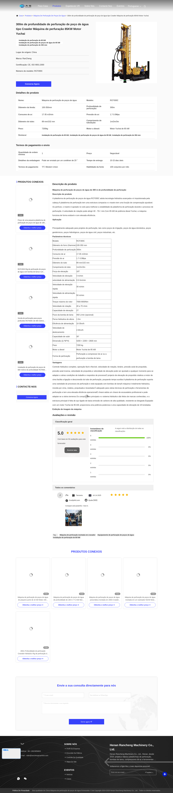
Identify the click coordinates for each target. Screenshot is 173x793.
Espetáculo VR (73, 6)
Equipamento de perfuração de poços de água (116, 535)
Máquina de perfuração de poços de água (49, 16)
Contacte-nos (105, 6)
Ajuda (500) (92, 500)
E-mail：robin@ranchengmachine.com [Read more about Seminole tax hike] (33, 755)
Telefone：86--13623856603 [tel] (29, 751)
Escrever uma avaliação (72, 451)
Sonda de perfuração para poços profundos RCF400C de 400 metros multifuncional (31, 320)
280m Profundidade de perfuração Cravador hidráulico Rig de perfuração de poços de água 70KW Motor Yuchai (33, 652)
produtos (28, 16)
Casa (21, 16)
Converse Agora (33, 84)
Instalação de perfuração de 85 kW (66, 537)
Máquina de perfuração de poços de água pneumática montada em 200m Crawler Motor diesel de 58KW (104, 598)
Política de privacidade (20, 790)
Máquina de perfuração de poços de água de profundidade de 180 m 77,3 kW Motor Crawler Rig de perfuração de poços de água (68, 598)
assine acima (149, 772)
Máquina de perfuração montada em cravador (77, 535)
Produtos (57, 6)
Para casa (43, 6)
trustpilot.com (74, 500)
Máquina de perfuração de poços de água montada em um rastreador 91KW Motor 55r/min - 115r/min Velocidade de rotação (140, 598)
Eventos (120, 6)
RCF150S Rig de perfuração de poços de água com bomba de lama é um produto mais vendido (32, 271)
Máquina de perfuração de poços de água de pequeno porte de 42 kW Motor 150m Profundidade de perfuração (33, 598)
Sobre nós (89, 6)
